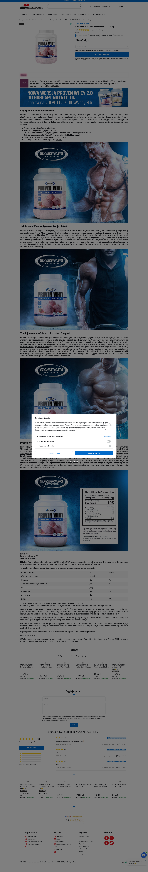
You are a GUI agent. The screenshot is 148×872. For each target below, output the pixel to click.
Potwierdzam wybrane (54, 453)
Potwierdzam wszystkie (93, 453)
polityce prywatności (53, 425)
